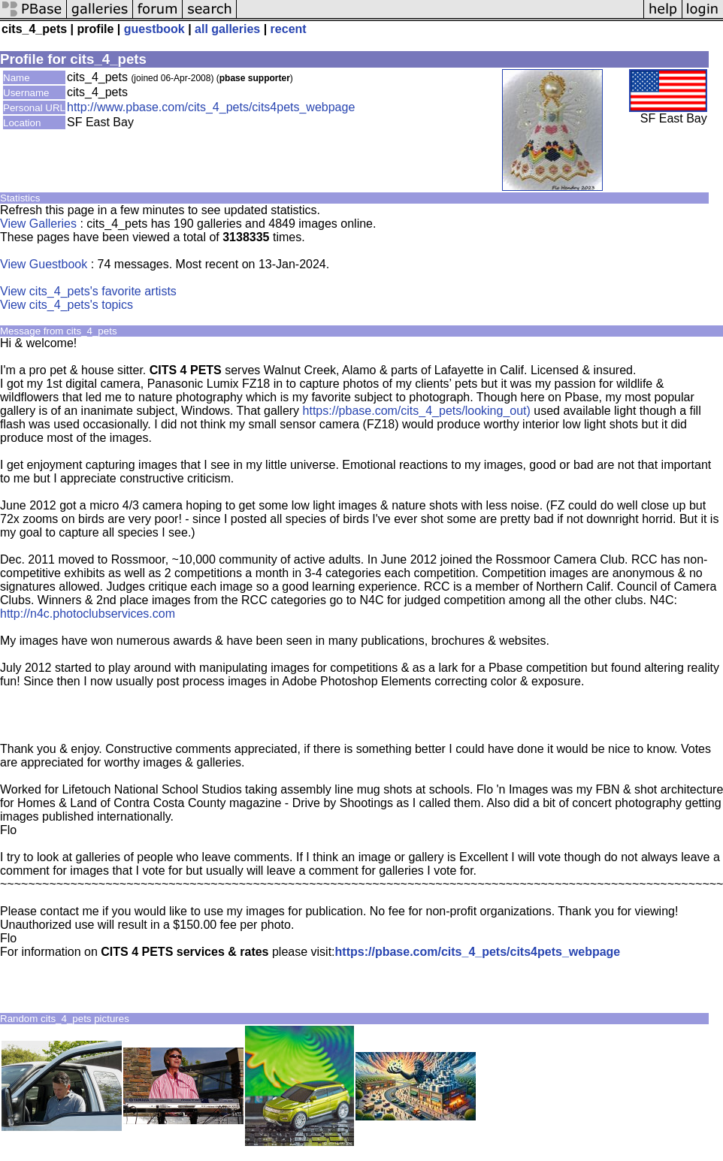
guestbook (154, 29)
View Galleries (38, 223)
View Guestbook (43, 264)
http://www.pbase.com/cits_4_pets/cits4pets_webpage (211, 107)
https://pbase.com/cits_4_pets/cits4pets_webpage (478, 951)
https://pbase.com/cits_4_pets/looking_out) (417, 410)
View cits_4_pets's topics (66, 304)
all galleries (227, 29)
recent (289, 29)
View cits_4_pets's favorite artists (88, 291)
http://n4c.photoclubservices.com (87, 613)
